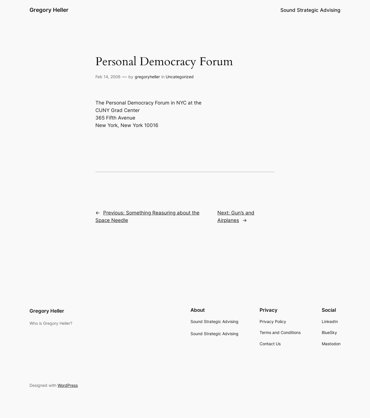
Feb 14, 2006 (108, 76)
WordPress (68, 385)
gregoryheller (147, 76)
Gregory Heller (49, 9)
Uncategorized (180, 76)
